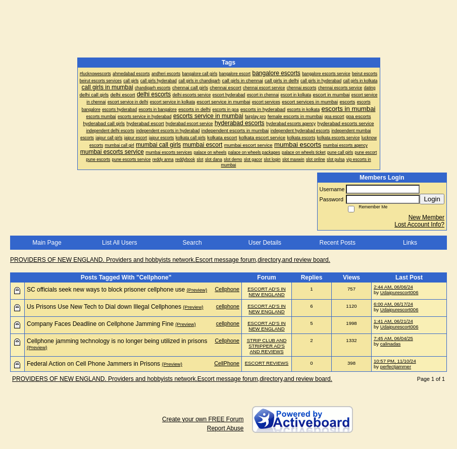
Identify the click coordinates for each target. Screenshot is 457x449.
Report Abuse (225, 428)
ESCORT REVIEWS (267, 363)
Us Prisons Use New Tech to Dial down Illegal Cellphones (104, 306)
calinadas (390, 344)
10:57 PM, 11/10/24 (395, 361)
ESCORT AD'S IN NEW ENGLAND (266, 291)
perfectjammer (395, 366)
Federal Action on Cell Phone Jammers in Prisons (93, 363)
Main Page (46, 242)
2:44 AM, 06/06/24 (393, 287)
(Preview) (197, 290)
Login (432, 199)
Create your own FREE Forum (202, 419)
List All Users (119, 242)
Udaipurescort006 (399, 292)
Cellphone (227, 289)
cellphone (227, 306)
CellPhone (226, 363)
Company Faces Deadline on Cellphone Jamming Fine (100, 323)
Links (410, 242)
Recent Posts (338, 242)
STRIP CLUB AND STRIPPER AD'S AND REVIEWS (267, 346)
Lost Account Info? (419, 224)
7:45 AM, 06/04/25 (393, 338)
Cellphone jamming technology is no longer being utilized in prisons (117, 341)
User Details (264, 242)
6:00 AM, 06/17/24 (393, 304)
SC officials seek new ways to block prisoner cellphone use (106, 289)
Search (192, 242)
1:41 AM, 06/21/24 (393, 321)
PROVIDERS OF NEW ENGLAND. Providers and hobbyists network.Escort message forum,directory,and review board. (170, 259)
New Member (426, 217)
